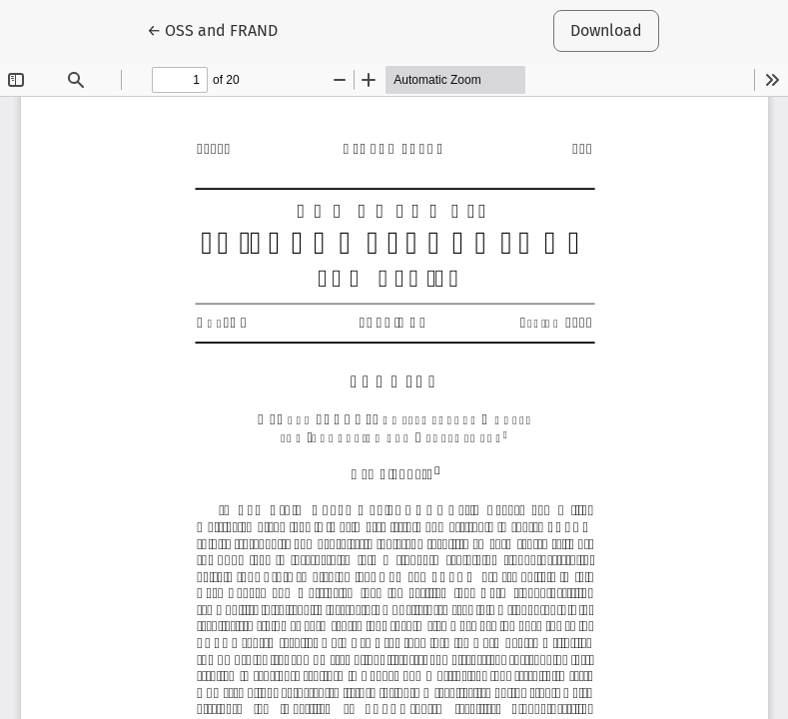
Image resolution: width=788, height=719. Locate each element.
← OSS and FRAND (221, 29)
